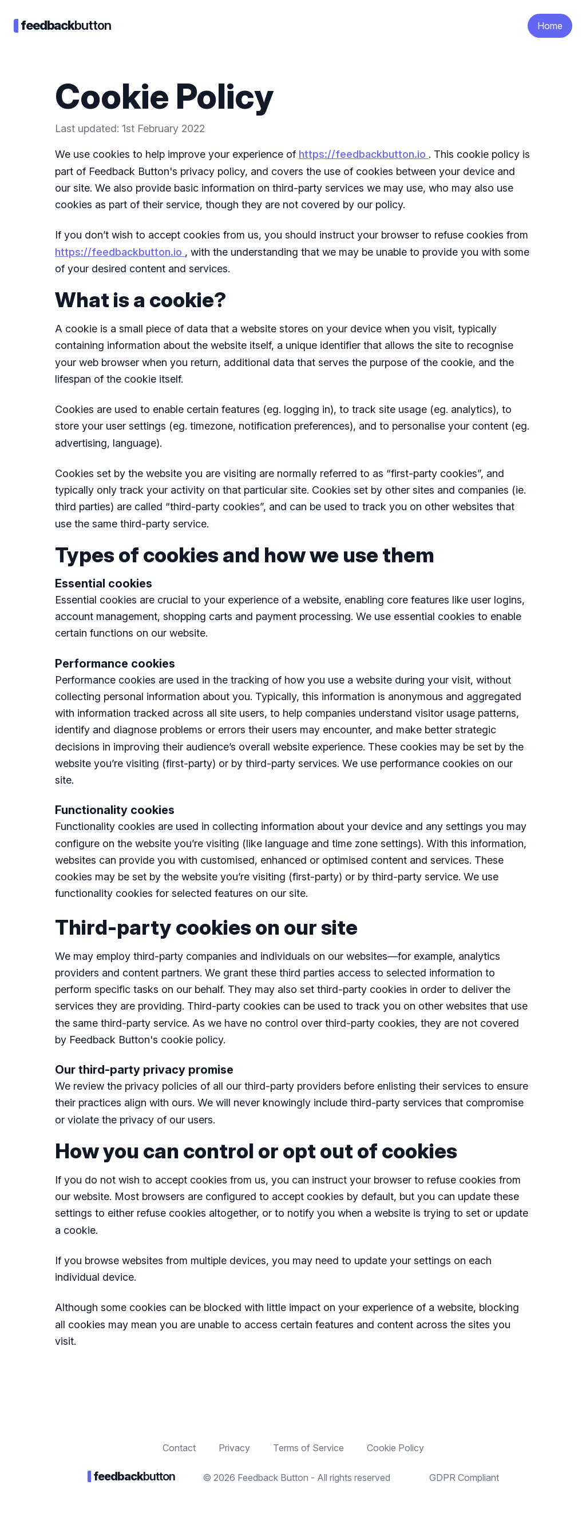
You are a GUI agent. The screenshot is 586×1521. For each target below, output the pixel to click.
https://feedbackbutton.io (364, 154)
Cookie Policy (395, 1448)
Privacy (234, 1448)
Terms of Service (308, 1448)
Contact (179, 1448)
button (62, 25)
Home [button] (550, 25)
